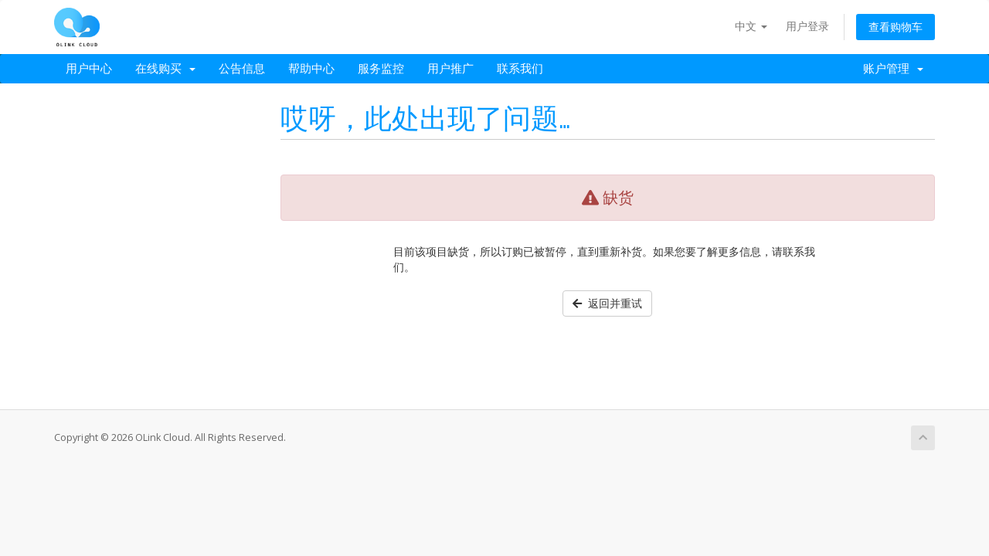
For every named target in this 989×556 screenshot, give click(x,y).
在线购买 (165, 69)
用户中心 (89, 69)
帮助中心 (311, 69)
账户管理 (893, 69)
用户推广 (450, 69)
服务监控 (381, 69)
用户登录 (807, 26)
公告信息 (242, 69)
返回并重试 (607, 303)
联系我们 (520, 69)
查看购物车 (895, 26)
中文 (751, 26)
